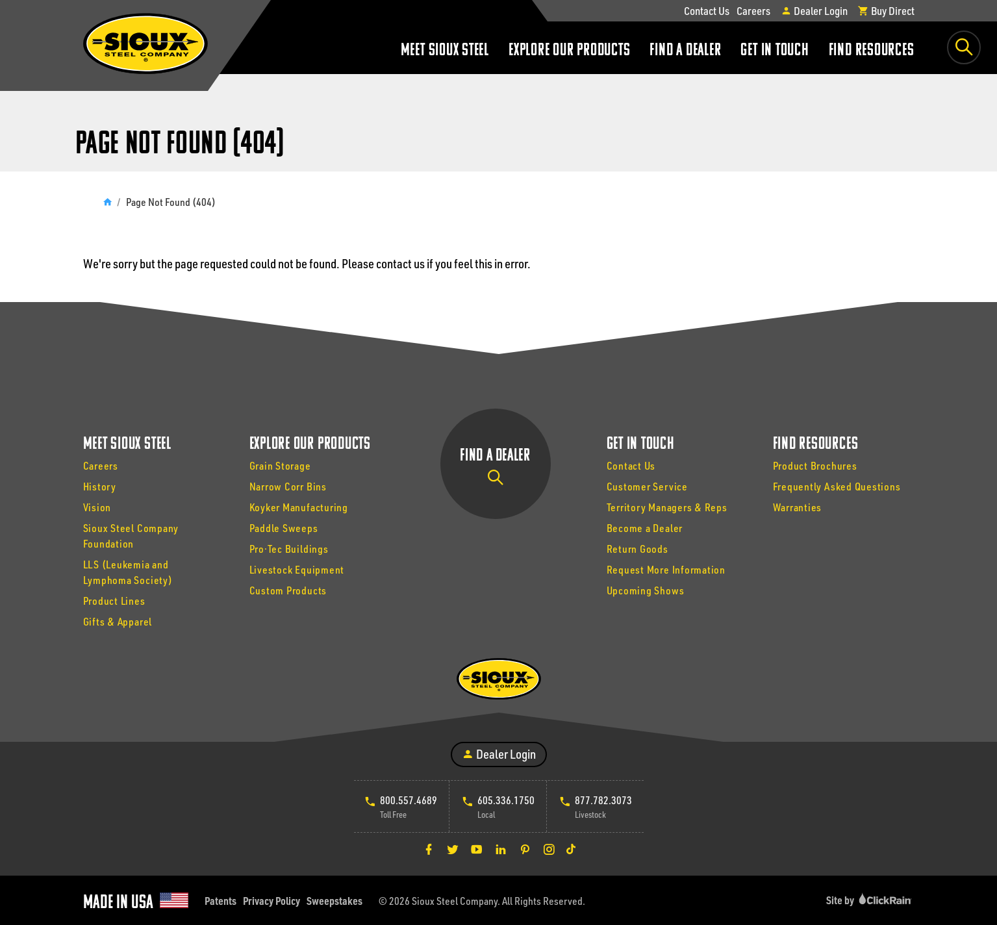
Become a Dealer (645, 528)
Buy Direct (886, 10)
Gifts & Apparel (118, 621)
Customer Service (647, 486)
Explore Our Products (569, 51)
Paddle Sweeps (283, 528)
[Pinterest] (524, 849)
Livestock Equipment (297, 569)
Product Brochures (815, 465)
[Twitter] (452, 849)
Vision (97, 507)
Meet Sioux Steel (445, 51)
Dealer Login (814, 10)
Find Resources (872, 51)
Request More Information (666, 569)
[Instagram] (548, 849)
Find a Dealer (685, 51)
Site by (870, 900)
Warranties (797, 507)
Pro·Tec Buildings (289, 548)
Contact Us (706, 10)
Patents (220, 900)
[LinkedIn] (500, 849)
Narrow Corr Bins (288, 486)
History (99, 486)
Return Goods (637, 548)
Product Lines (114, 600)
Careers (753, 10)
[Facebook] (428, 849)
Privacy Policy (271, 900)
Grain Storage (280, 465)
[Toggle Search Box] (964, 47)
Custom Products (288, 590)
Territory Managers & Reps (667, 507)
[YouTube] (476, 849)
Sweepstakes (334, 900)
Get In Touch (774, 51)
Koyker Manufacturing (298, 507)
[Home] (107, 202)
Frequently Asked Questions (837, 486)
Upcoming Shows (646, 590)
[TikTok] (570, 849)
